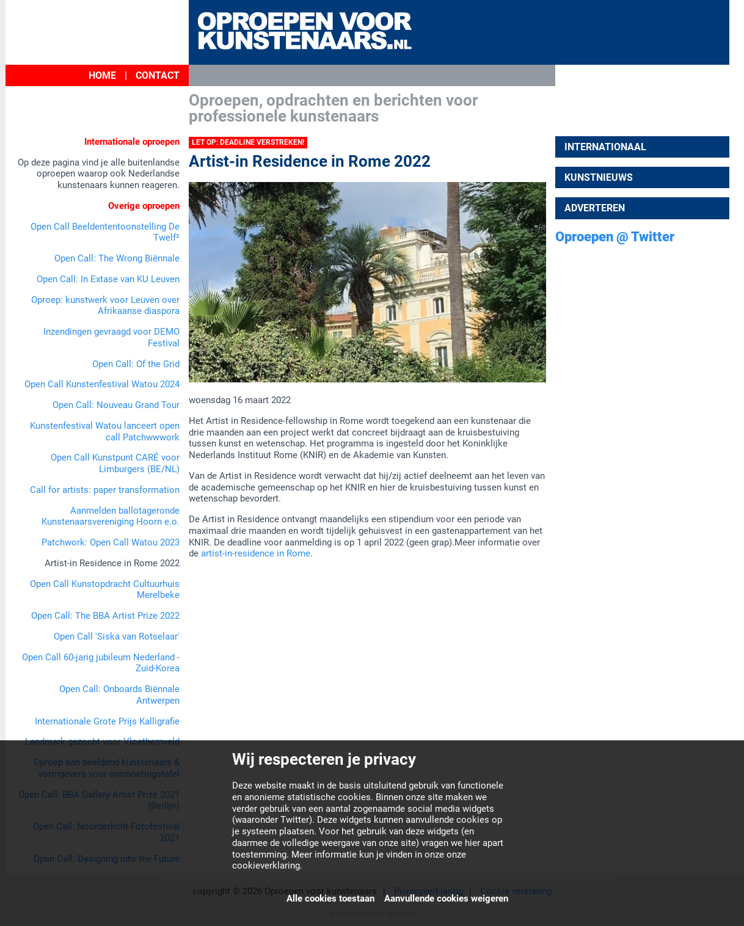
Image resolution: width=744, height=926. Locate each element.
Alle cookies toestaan (330, 898)
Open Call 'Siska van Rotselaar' (117, 636)
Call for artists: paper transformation (105, 489)
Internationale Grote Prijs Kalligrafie (107, 721)
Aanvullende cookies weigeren (446, 898)
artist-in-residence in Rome (255, 553)
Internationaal (605, 147)
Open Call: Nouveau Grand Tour (116, 404)
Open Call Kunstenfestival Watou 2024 (102, 384)
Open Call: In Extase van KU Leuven (108, 279)
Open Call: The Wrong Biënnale (117, 258)
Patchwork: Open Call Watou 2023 (111, 542)
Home (102, 75)
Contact (158, 75)
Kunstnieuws (598, 177)
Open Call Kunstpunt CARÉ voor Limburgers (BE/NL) (115, 463)
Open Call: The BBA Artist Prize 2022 (105, 615)
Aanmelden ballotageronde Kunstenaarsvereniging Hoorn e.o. (111, 516)
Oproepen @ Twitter (614, 236)
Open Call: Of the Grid (136, 364)
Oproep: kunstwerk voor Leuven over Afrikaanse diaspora (105, 305)
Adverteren (594, 208)
